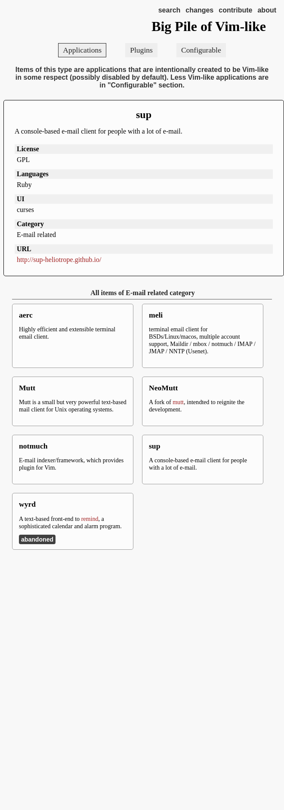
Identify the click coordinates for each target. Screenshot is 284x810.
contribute (235, 10)
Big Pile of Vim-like (208, 26)
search (169, 10)
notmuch (33, 446)
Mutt (27, 387)
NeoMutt (163, 387)
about (266, 10)
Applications (82, 50)
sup (143, 114)
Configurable (201, 50)
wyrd (27, 504)
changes (199, 10)
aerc (26, 315)
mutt (178, 402)
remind (90, 518)
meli (156, 315)
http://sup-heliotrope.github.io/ (59, 259)
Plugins (141, 50)
